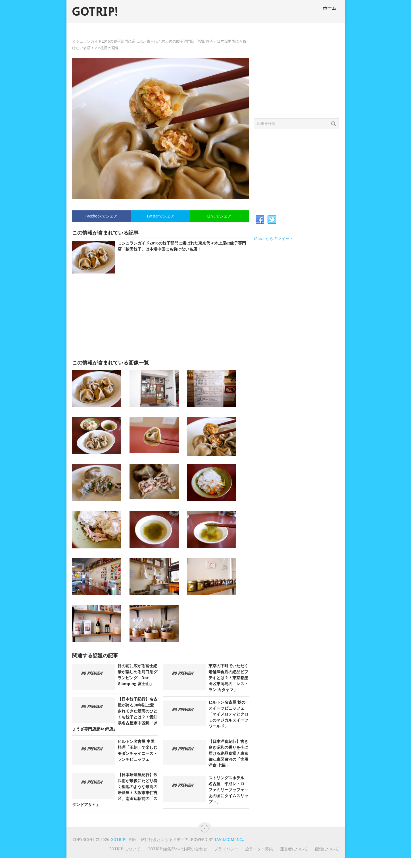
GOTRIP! (95, 12)
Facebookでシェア (101, 216)
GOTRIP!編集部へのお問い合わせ (177, 849)
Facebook (259, 219)
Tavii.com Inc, (228, 839)
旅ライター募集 (259, 849)
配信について (327, 849)
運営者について (294, 849)
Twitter (271, 219)
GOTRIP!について (124, 849)
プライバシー (226, 849)
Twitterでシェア (160, 216)
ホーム (329, 8)
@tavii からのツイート (273, 238)
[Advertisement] (160, 318)
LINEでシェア (219, 216)
